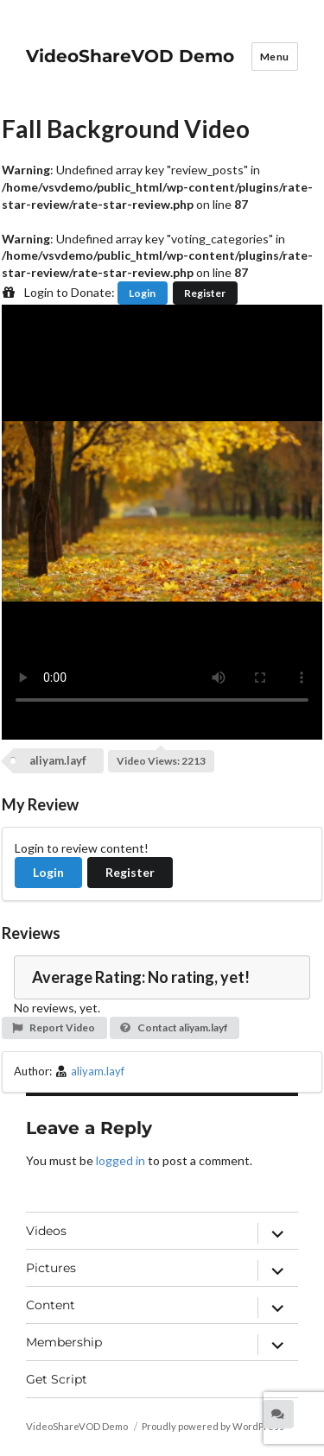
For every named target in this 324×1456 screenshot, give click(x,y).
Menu (274, 56)
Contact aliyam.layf (173, 1027)
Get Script (56, 1379)
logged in (120, 1160)
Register (205, 293)
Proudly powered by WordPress (213, 1426)
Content (50, 1305)
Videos (46, 1231)
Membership (64, 1342)
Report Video (53, 1027)
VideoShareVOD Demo (130, 56)
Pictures (51, 1268)
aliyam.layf (57, 760)
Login (142, 293)
